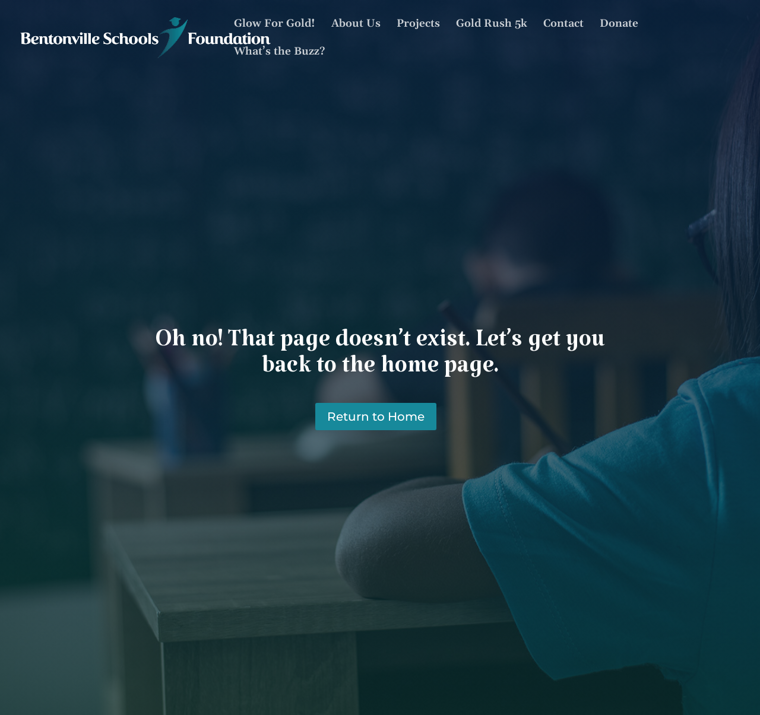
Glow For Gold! (274, 25)
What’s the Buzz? (279, 52)
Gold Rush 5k (491, 25)
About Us (356, 25)
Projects (418, 25)
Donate (619, 25)
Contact (563, 25)
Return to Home (376, 416)
